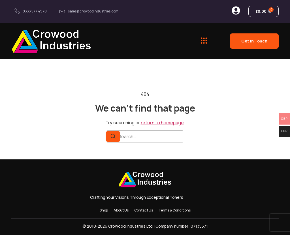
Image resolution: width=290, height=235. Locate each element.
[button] (204, 40)
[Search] (113, 136)
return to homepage (162, 122)
